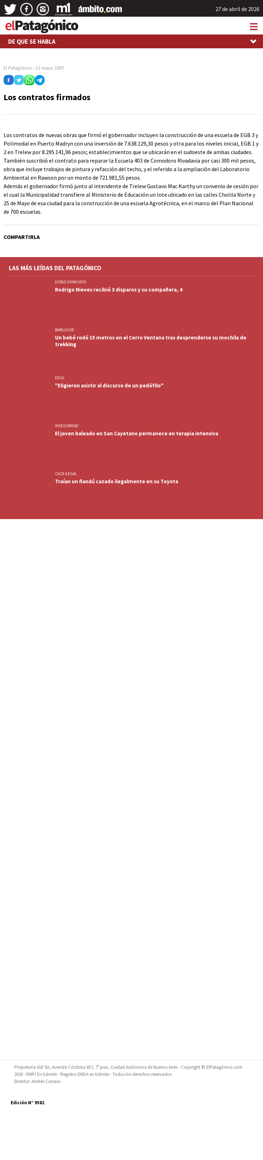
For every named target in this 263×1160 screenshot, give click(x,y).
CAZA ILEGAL (66, 473)
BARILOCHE (64, 329)
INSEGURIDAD (66, 425)
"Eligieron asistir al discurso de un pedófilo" (109, 385)
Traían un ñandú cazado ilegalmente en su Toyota (116, 481)
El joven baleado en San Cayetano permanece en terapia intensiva (136, 433)
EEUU (59, 377)
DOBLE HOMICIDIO (70, 281)
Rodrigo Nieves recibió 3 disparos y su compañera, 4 (118, 289)
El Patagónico (18, 68)
